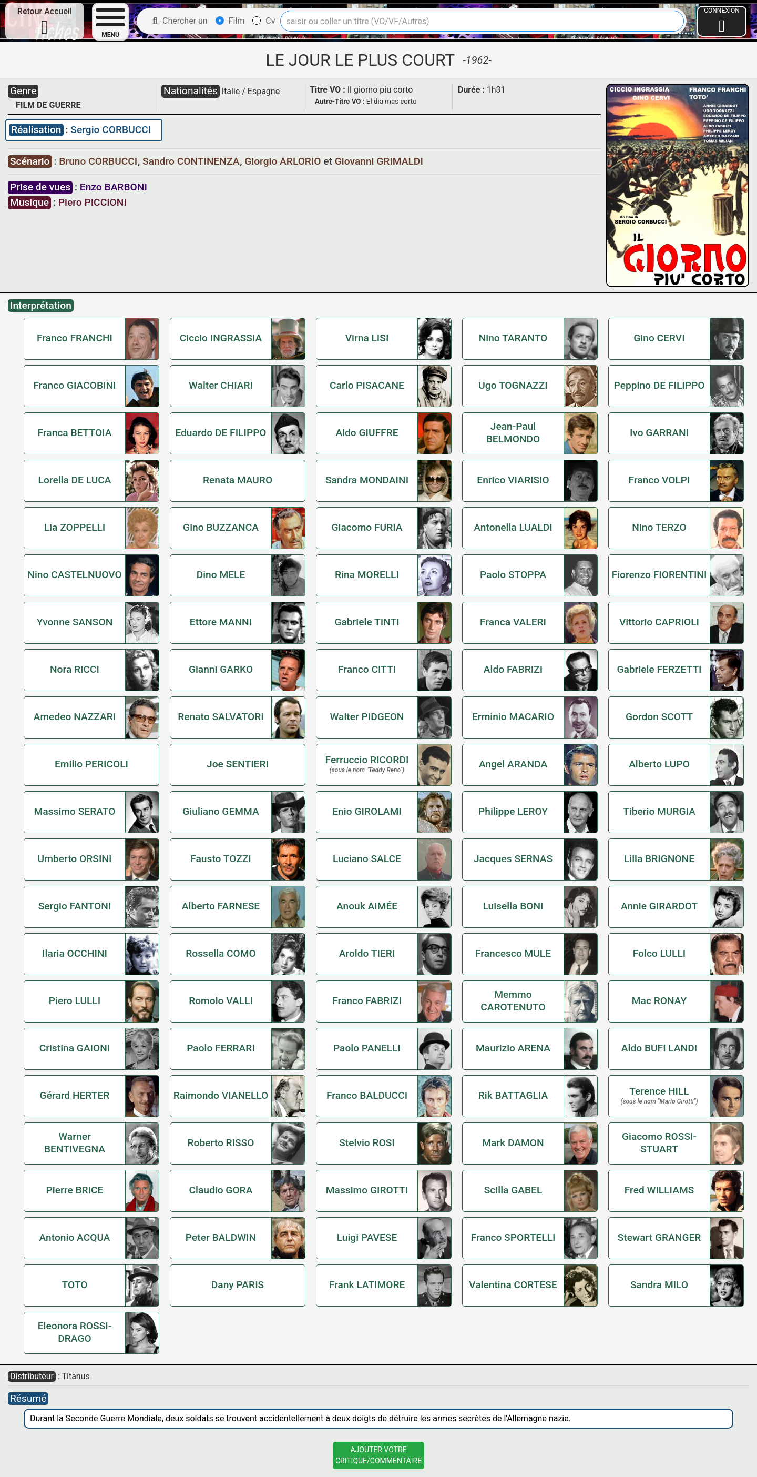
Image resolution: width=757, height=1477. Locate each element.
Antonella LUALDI (513, 527)
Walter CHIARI (221, 385)
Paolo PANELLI (367, 1048)
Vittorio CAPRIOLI (659, 622)
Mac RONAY (659, 1001)
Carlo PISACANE (367, 385)
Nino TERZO (659, 527)
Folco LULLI (659, 953)
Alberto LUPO (659, 764)
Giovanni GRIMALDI (379, 161)
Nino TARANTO (513, 338)
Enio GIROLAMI (366, 811)
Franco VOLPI (659, 480)
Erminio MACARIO (513, 717)
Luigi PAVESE (367, 1237)
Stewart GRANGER (659, 1237)
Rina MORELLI (367, 575)
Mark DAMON (513, 1143)
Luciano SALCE (367, 859)
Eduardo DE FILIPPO (220, 433)
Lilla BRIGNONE (659, 859)
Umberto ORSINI (75, 859)
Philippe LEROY (513, 811)
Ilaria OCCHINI (74, 953)
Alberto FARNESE (221, 906)
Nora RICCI (74, 669)
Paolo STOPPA (513, 575)
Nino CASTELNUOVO (74, 575)
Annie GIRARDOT (659, 906)
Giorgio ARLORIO (283, 161)
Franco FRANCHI (74, 338)
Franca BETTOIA (75, 433)
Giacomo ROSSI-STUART (659, 1142)
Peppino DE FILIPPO (659, 385)
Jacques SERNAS (513, 859)
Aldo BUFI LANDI (659, 1048)
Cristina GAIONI (74, 1048)
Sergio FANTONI (74, 906)
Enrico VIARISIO (513, 480)
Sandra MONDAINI (366, 480)
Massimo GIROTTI (367, 1190)
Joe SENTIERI (238, 764)
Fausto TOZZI (220, 859)
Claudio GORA (221, 1190)
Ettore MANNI (221, 622)
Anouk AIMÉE (366, 906)
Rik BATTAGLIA (513, 1095)
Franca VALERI (513, 622)
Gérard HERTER (75, 1095)
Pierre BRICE (75, 1190)
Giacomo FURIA (366, 527)
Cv (263, 21)
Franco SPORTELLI (513, 1237)
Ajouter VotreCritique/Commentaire (378, 1455)
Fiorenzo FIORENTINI (659, 575)
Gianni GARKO (221, 669)
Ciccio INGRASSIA (221, 338)
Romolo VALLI (221, 1001)
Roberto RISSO (220, 1143)
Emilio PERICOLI (91, 764)
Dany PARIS (237, 1285)
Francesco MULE (513, 953)
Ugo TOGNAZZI (512, 385)
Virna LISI (367, 338)
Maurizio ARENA (513, 1048)
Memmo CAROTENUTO (512, 1000)
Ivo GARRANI (659, 433)
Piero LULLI (74, 1001)
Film (230, 21)
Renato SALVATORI (221, 717)
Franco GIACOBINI (74, 385)
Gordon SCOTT (659, 717)
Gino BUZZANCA (221, 527)
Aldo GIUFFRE (366, 433)
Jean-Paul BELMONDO (513, 432)
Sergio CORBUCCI (110, 130)
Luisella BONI (513, 906)
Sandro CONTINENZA (192, 161)
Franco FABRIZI (367, 1001)
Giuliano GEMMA (220, 811)
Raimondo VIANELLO (221, 1095)
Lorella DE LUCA (74, 480)
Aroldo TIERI (367, 953)
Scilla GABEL (513, 1190)
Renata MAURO (237, 480)
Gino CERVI (658, 338)
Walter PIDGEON (367, 717)
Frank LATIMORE (367, 1285)
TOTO (75, 1285)
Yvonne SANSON (75, 622)
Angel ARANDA (513, 764)
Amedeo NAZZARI (75, 717)
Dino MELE (221, 575)
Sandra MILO (659, 1285)
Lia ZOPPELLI (74, 527)
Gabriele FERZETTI (659, 669)
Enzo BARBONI (113, 187)
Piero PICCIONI (92, 202)
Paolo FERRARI (221, 1048)
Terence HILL (659, 1091)
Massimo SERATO (75, 811)
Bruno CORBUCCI (99, 161)
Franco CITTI (367, 669)
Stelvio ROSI (367, 1143)
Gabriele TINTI (366, 622)
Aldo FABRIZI (513, 669)
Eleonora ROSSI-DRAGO (75, 1332)
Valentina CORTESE (513, 1285)
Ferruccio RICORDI (367, 760)
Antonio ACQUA (74, 1237)
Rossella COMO (221, 953)
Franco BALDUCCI (366, 1095)
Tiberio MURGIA (659, 811)
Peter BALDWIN (221, 1237)
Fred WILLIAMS (659, 1190)
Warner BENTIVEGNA (74, 1142)
